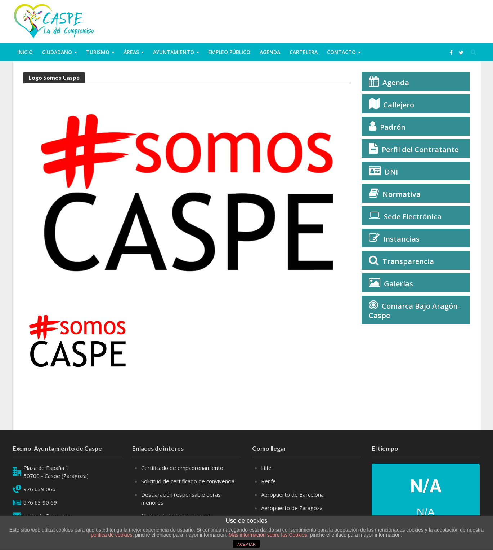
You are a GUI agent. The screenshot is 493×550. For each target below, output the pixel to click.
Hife (266, 467)
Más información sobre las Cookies (267, 535)
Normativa (401, 194)
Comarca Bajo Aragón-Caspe (414, 310)
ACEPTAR (246, 544)
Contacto (341, 52)
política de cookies (111, 535)
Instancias (401, 239)
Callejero (398, 105)
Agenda (270, 52)
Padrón (392, 127)
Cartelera (304, 52)
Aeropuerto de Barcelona (292, 494)
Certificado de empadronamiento (182, 467)
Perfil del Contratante (420, 149)
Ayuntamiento (173, 52)
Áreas (131, 52)
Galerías (398, 284)
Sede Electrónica (413, 216)
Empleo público (229, 52)
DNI (391, 172)
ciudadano (57, 52)
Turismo (97, 52)
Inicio (25, 52)
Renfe (268, 481)
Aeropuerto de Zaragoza (292, 507)
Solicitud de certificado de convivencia (187, 481)
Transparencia (408, 261)
